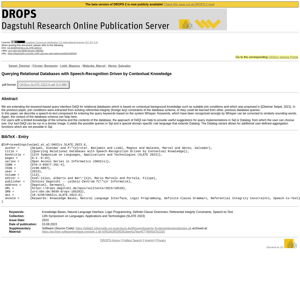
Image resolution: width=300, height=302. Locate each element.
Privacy (161, 253)
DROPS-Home (110, 253)
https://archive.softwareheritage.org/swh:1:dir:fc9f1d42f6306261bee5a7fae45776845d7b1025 (103, 245)
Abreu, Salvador (119, 65)
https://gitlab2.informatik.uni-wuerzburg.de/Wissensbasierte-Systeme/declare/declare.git (133, 241)
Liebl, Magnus (70, 65)
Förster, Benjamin (45, 65)
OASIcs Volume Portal (283, 57)
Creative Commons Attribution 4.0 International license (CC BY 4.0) (54, 42)
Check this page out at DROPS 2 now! (189, 4)
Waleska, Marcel (93, 65)
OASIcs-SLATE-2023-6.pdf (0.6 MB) (43, 84)
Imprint (149, 253)
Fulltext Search (132, 253)
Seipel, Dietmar (19, 65)
